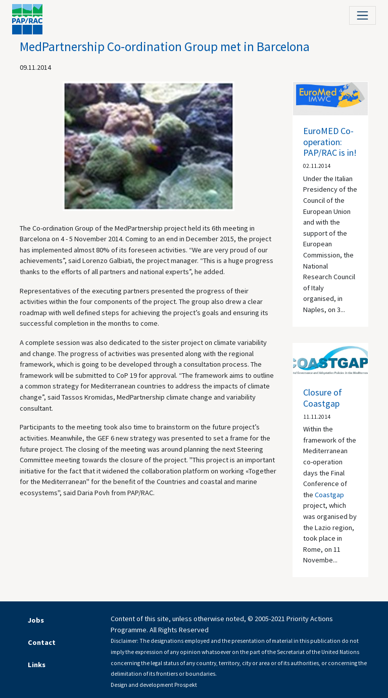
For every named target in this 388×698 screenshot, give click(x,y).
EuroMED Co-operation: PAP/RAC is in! (330, 141)
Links (36, 664)
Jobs (36, 620)
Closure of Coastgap (322, 397)
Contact (42, 642)
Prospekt (185, 684)
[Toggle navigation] (362, 15)
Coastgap (329, 494)
